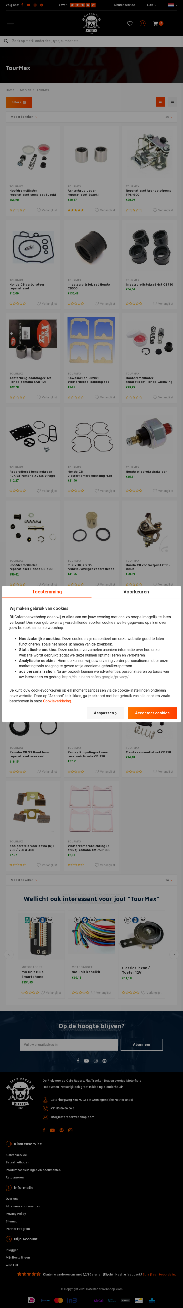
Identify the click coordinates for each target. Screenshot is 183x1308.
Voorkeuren (136, 592)
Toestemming (47, 592)
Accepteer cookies (152, 713)
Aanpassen (105, 713)
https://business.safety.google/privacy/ (95, 677)
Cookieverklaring (57, 701)
